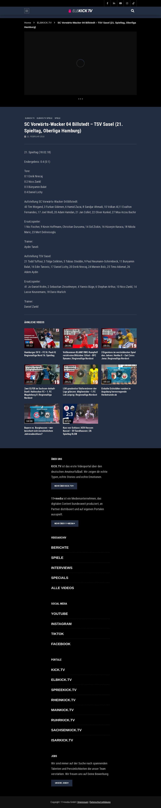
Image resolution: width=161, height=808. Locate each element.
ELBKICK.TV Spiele (44, 118)
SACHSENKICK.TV (66, 730)
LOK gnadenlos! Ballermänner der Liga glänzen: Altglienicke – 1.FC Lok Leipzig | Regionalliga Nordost (80, 391)
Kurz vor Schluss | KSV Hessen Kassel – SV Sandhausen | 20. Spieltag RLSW (78, 430)
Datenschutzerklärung (100, 802)
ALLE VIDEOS (62, 588)
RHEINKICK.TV (63, 700)
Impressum (82, 802)
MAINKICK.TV (62, 710)
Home (27, 22)
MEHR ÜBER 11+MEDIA (64, 523)
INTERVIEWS (61, 568)
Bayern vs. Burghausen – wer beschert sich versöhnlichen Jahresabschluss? (38, 430)
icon (41, 337)
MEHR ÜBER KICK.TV (64, 486)
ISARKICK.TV (62, 740)
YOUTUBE (59, 614)
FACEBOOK (61, 644)
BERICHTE (60, 547)
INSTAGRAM (61, 624)
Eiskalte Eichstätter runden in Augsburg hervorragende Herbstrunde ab (116, 391)
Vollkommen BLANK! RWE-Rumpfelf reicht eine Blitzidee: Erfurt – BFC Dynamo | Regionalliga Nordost (80, 355)
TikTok (57, 634)
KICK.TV (58, 670)
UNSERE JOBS (62, 783)
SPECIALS (59, 578)
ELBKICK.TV (44, 22)
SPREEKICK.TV (63, 690)
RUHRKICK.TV (63, 720)
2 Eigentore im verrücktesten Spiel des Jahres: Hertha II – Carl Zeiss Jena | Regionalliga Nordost (118, 355)
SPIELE (57, 118)
